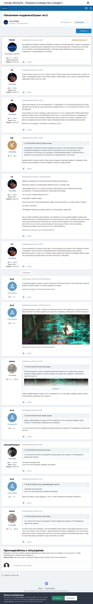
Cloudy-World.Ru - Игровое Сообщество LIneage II (33, 2)
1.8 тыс (9, 379)
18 (10, 297)
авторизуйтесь (69, 553)
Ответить (83, 31)
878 (10, 88)
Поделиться (66, 22)
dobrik (12, 361)
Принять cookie (12, 600)
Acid (12, 279)
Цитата (29, 62)
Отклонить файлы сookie (33, 600)
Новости (25, 23)
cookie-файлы (19, 592)
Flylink (12, 40)
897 (10, 462)
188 (10, 156)
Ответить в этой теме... (22, 565)
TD (11, 70)
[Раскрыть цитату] (25, 143)
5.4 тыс (9, 58)
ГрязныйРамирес (12, 445)
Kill (11, 138)
